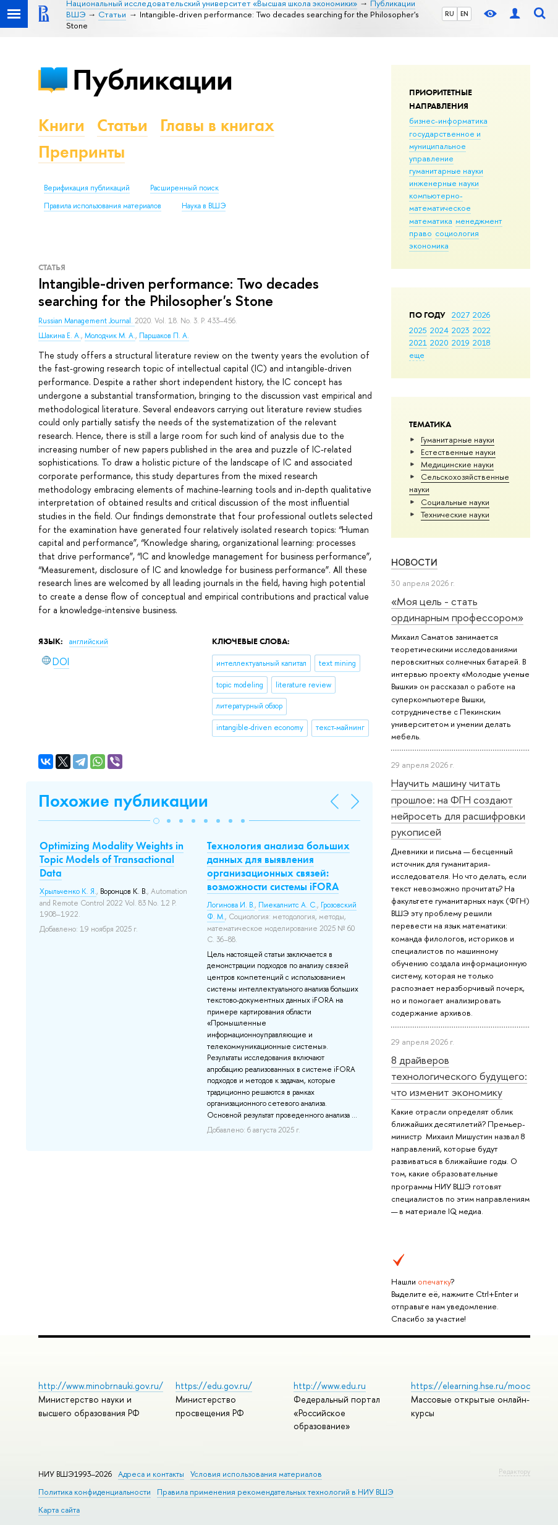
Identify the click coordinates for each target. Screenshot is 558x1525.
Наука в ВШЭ (204, 206)
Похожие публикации (123, 801)
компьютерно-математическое (440, 201)
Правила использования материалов (102, 206)
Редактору (514, 1471)
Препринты (81, 152)
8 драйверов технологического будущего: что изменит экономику (459, 1076)
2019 (461, 342)
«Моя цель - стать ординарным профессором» (457, 609)
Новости (414, 562)
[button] (156, 821)
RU (449, 13)
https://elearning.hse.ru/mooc (470, 1385)
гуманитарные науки (446, 170)
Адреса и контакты (151, 1474)
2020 (439, 342)
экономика (429, 245)
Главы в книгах (217, 125)
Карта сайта (59, 1510)
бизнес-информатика (448, 120)
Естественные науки (458, 451)
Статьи (122, 125)
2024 (439, 330)
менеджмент (478, 220)
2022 (482, 330)
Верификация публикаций (87, 188)
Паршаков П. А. (164, 336)
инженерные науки (444, 183)
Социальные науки (455, 502)
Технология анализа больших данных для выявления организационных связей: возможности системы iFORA (278, 866)
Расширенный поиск (184, 188)
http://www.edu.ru (330, 1385)
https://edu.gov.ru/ (213, 1385)
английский (88, 642)
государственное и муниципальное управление (445, 146)
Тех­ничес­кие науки (455, 514)
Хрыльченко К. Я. (68, 891)
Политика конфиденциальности (94, 1492)
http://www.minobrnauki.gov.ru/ (100, 1385)
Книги (61, 125)
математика (430, 220)
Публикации (152, 79)
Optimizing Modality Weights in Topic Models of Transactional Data (112, 859)
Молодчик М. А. (110, 336)
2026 (481, 314)
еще (417, 354)
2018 (482, 342)
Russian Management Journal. (86, 321)
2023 (461, 330)
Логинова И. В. (231, 905)
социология (457, 233)
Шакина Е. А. (59, 336)
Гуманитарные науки (457, 439)
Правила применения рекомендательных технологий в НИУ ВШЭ (275, 1492)
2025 (418, 330)
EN (464, 13)
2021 (418, 342)
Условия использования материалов (256, 1474)
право (420, 233)
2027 (461, 314)
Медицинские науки (457, 464)
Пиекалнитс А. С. (287, 905)
